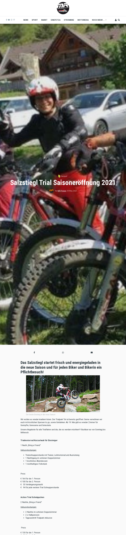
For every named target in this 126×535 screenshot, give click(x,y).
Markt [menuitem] (44, 20)
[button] (34, 352)
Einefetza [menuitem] (55, 20)
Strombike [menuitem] (69, 20)
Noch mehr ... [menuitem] (98, 21)
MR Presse (62, 191)
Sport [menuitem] (35, 20)
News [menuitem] (25, 20)
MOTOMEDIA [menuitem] (83, 20)
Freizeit (64, 176)
